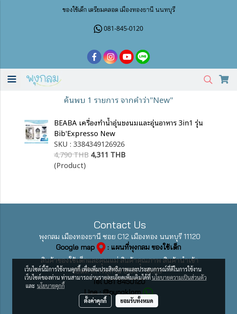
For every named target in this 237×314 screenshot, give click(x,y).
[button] (205, 79)
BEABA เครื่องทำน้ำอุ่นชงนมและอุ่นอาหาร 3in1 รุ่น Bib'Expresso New (128, 127)
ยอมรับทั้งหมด (136, 300)
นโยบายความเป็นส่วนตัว (179, 277)
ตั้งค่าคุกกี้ (95, 300)
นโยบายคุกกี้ (51, 285)
